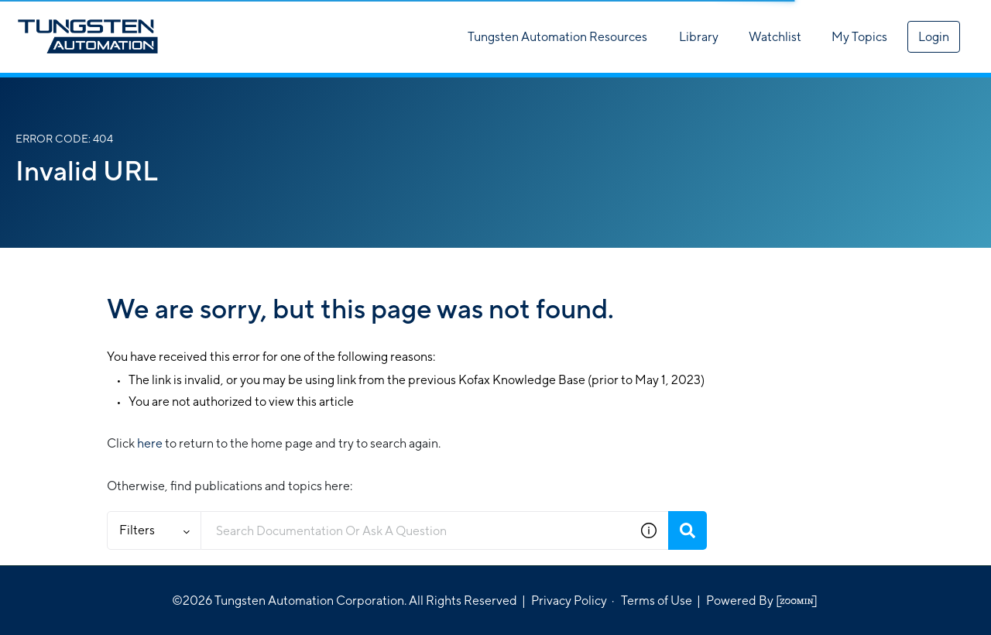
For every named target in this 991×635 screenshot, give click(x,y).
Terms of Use (656, 600)
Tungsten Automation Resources (557, 36)
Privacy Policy (569, 600)
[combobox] (415, 530)
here (150, 443)
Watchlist (775, 36)
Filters (154, 530)
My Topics (859, 36)
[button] (648, 530)
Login (933, 36)
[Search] (687, 530)
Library (698, 36)
